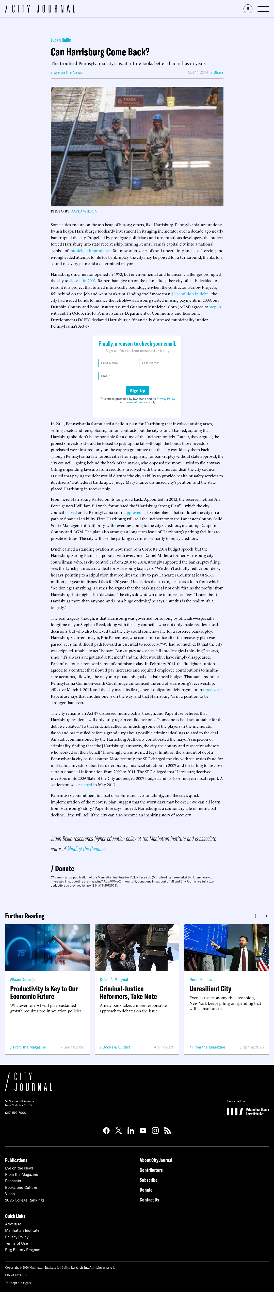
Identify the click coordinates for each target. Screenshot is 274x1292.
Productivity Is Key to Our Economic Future (44, 992)
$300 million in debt (189, 293)
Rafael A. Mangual (114, 979)
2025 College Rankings (25, 1200)
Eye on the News (19, 1168)
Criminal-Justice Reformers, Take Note (128, 992)
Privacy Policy (166, 399)
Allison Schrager (23, 979)
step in (215, 306)
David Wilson (83, 210)
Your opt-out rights (18, 1282)
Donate (64, 868)
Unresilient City (210, 988)
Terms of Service (136, 402)
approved (133, 512)
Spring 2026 (74, 1047)
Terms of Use (16, 1243)
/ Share (217, 72)
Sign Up (137, 390)
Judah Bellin (61, 39)
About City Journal (156, 1160)
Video (10, 1193)
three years (212, 689)
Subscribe (148, 1180)
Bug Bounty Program (22, 1249)
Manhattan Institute (22, 1230)
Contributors (151, 1170)
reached (85, 784)
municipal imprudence (90, 250)
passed (71, 512)
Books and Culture (21, 1187)
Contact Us (149, 1199)
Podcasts (13, 1180)
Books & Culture (117, 1047)
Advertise (13, 1224)
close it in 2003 (82, 280)
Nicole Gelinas (200, 979)
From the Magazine (29, 1047)
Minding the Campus (86, 849)
